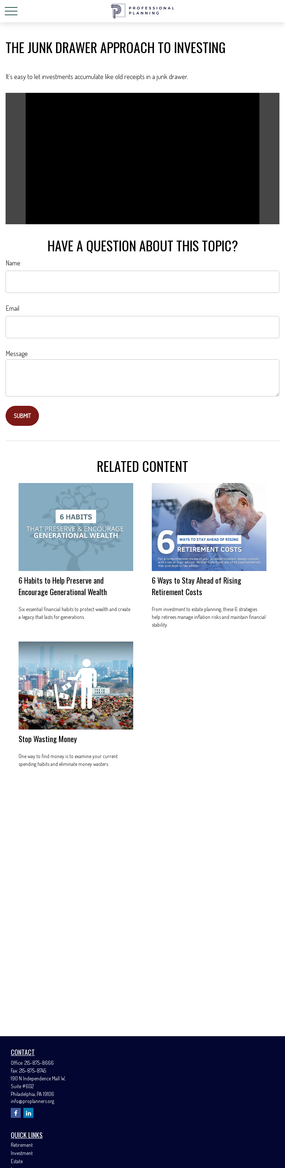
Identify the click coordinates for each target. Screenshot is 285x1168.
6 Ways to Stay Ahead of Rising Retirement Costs (196, 585)
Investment (22, 1153)
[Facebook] (16, 1113)
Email (12, 308)
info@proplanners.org (32, 1101)
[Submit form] (22, 416)
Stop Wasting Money (48, 738)
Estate (17, 1161)
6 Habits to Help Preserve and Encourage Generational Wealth (63, 585)
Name (13, 263)
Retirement (22, 1145)
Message (17, 353)
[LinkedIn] (28, 1113)
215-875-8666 (39, 1063)
